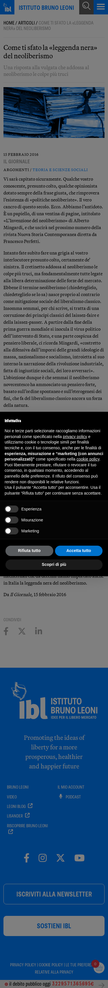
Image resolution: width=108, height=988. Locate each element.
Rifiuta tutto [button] (29, 550)
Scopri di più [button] (54, 564)
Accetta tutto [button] (78, 550)
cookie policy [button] (88, 459)
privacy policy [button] (75, 436)
